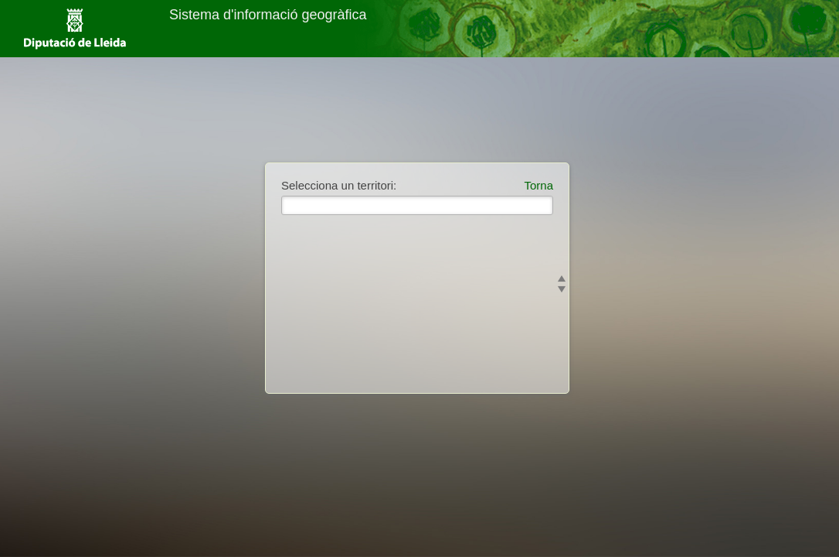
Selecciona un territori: (338, 185)
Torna (538, 185)
